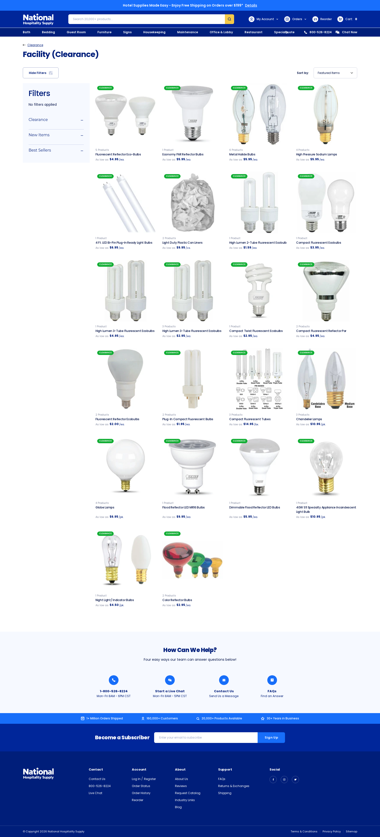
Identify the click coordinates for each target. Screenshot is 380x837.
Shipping (224, 793)
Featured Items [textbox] (329, 73)
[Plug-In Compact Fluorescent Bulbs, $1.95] (192, 379)
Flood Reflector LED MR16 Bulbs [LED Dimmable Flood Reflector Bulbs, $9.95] (183, 507)
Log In (136, 779)
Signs (127, 32)
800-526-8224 (318, 32)
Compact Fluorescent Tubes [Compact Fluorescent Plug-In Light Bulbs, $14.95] (250, 419)
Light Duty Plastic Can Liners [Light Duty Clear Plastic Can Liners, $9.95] (182, 243)
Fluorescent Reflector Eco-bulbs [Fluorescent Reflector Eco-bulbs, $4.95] (118, 154)
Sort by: (303, 73)
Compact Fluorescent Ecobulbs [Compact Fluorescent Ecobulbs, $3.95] (318, 243)
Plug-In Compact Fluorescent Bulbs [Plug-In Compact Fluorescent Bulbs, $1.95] (187, 419)
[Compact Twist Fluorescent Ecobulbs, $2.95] (259, 291)
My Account (264, 19)
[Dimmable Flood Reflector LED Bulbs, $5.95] (259, 467)
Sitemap (351, 831)
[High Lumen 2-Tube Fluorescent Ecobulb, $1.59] (259, 202)
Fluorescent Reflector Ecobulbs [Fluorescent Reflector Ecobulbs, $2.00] (117, 419)
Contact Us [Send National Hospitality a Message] (224, 691)
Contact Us (97, 779)
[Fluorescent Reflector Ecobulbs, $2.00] (125, 379)
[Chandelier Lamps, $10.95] (326, 379)
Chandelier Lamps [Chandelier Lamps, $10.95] (309, 419)
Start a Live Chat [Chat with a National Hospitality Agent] (170, 691)
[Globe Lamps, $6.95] (125, 467)
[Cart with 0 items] (347, 19)
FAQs (221, 779)
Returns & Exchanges (233, 786)
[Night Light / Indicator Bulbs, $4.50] (125, 560)
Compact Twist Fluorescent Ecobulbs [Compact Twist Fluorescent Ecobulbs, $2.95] (256, 331)
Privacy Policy (332, 831)
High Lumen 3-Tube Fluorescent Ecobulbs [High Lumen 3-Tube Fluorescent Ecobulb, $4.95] (125, 331)
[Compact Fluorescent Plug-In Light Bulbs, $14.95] (259, 379)
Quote (289, 32)
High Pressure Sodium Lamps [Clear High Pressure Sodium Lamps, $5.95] (316, 154)
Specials (281, 32)
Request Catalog (187, 793)
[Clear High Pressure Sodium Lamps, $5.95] (326, 114)
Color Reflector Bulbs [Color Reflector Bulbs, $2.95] (177, 600)
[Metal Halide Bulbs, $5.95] (259, 114)
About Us (181, 779)
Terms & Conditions (304, 831)
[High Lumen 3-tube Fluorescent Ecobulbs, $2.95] (192, 291)
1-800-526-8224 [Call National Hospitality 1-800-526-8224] (114, 691)
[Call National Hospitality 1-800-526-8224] (114, 680)
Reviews (181, 786)
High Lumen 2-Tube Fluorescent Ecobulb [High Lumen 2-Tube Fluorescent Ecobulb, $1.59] (258, 243)
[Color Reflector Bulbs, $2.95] (192, 560)
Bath (26, 32)
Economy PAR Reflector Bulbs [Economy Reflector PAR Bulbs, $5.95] (183, 154)
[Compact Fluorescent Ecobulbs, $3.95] (326, 202)
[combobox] (335, 72)
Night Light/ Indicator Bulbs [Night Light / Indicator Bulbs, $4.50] (114, 600)
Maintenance (187, 32)
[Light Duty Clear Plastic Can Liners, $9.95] (192, 202)
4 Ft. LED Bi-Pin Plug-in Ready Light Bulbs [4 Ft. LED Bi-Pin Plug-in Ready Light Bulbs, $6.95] (123, 243)
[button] (41, 72)
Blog (178, 807)
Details (251, 5)
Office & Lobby (221, 32)
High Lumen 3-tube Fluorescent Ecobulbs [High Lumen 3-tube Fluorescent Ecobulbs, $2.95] (192, 331)
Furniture (104, 32)
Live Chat (95, 793)
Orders (295, 19)
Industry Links (185, 800)
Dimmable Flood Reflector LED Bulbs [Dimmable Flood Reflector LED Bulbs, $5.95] (254, 507)
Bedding (48, 32)
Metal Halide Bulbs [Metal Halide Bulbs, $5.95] (242, 154)
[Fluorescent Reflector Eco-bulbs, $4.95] (125, 114)
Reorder (322, 19)
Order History (141, 793)
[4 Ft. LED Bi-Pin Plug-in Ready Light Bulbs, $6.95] (125, 202)
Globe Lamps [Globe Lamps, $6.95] (104, 507)
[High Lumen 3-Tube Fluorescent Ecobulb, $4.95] (125, 291)
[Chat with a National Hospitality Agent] (170, 680)
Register (150, 779)
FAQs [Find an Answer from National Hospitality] (272, 691)
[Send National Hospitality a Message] (224, 680)
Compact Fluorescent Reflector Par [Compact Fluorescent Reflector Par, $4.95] (321, 331)
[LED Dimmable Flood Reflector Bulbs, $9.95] (192, 467)
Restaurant (253, 32)
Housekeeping (154, 32)
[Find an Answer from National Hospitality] (272, 680)
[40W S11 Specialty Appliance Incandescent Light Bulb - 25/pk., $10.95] (326, 467)
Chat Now (346, 32)
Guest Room (76, 32)
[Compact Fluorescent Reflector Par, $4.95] (326, 291)
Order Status (141, 786)
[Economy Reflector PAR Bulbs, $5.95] (192, 114)
